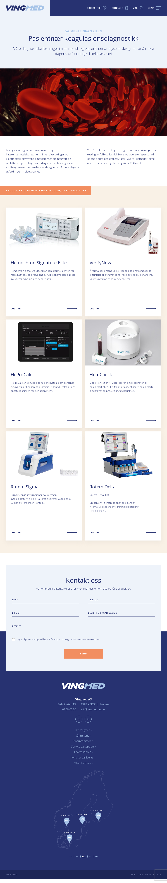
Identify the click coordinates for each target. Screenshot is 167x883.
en (96, 859)
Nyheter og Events (83, 761)
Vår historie (83, 739)
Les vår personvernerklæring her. (85, 640)
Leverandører (83, 755)
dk (76, 859)
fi (90, 859)
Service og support (83, 750)
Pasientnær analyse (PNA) (83, 30)
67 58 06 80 (69, 712)
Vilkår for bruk (83, 766)
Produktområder (83, 744)
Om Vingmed (83, 733)
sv (70, 859)
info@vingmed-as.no (93, 712)
